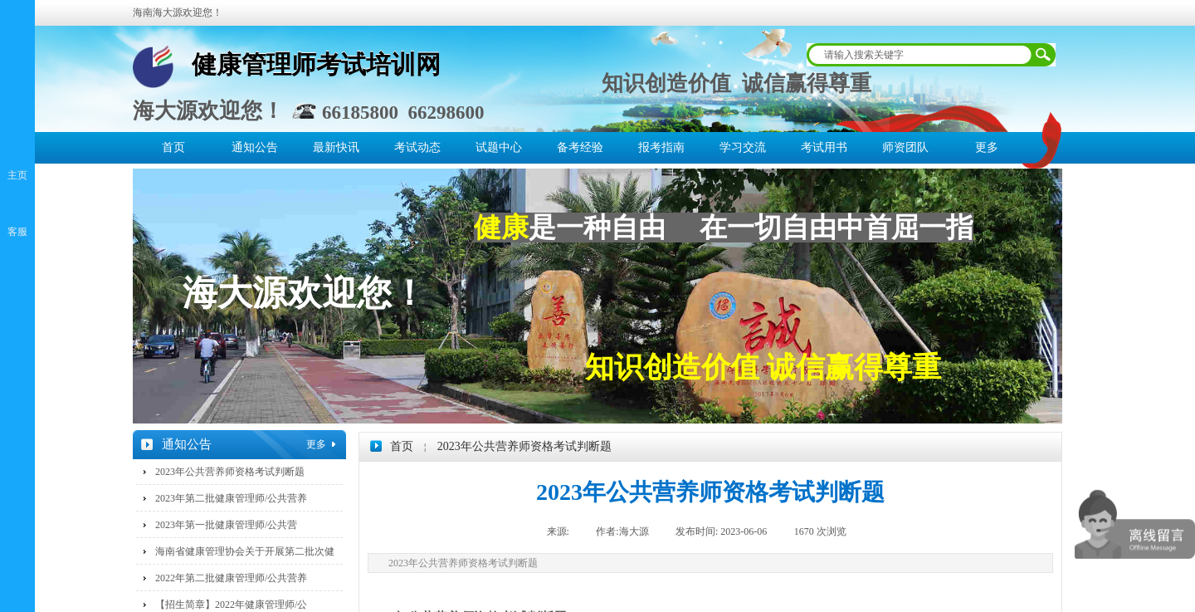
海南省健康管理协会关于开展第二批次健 (244, 551)
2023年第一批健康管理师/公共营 (226, 525)
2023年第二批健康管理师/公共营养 (231, 498)
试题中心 (499, 147)
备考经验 (580, 147)
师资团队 (905, 147)
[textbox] (920, 54)
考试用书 (824, 147)
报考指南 (661, 147)
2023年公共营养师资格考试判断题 (524, 446)
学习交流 (742, 147)
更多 (986, 147)
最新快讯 (336, 147)
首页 (173, 147)
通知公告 (255, 147)
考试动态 (417, 147)
